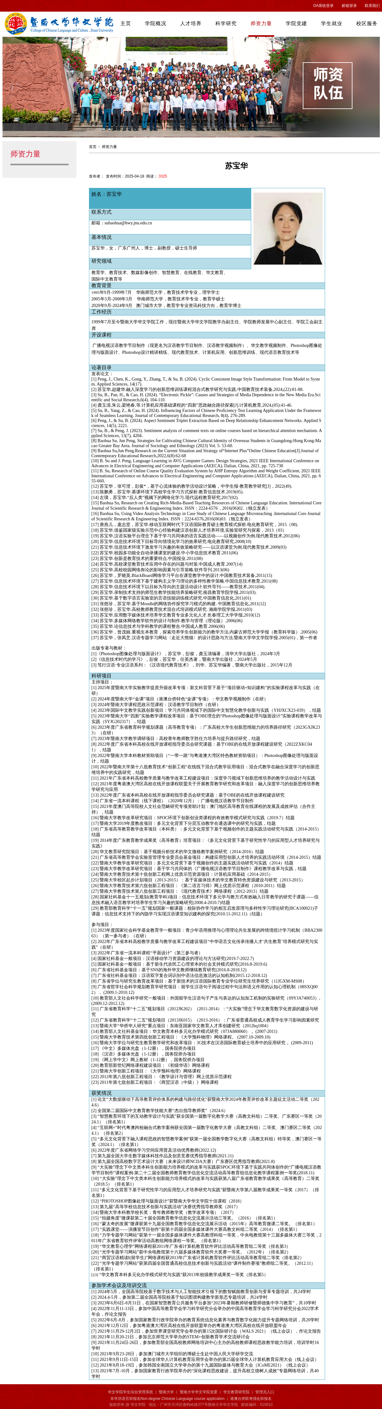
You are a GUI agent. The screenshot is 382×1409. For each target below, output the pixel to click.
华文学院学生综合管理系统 (130, 1392)
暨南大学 (166, 1392)
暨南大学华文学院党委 (199, 1392)
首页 (93, 147)
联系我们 (372, 5)
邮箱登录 (349, 5)
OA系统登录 (323, 5)
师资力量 (109, 147)
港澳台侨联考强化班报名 (251, 1398)
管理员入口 (264, 1392)
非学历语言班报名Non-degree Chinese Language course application (167, 1398)
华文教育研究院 (236, 1392)
